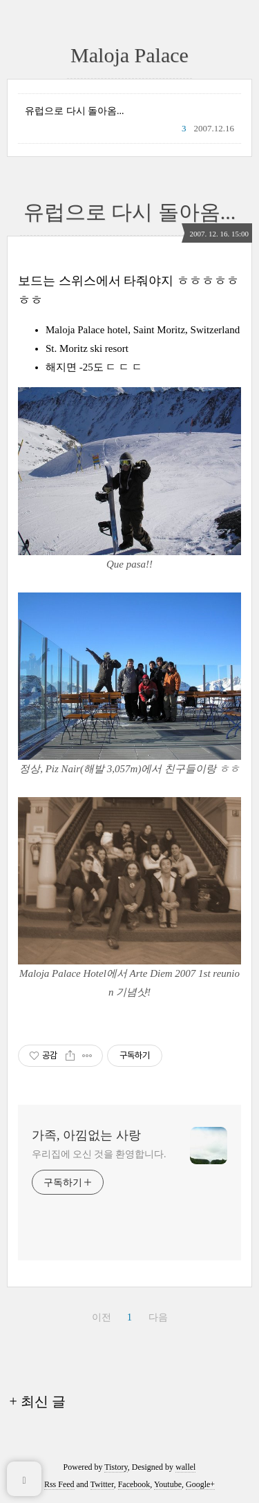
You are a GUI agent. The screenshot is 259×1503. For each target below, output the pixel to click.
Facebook (134, 1484)
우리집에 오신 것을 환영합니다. (99, 1154)
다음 (158, 1317)
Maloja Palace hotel (87, 329)
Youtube (168, 1484)
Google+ (200, 1484)
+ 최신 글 (38, 1401)
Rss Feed (59, 1484)
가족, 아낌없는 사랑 (86, 1135)
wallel (185, 1467)
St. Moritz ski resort (87, 348)
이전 (101, 1317)
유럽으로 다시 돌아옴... (74, 111)
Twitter (102, 1484)
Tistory (115, 1467)
